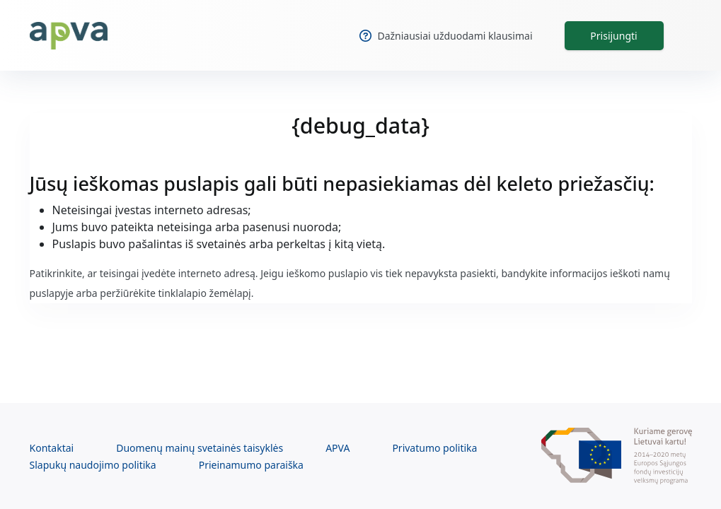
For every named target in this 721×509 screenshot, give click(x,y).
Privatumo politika (434, 448)
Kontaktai (52, 448)
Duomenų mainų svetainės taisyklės (199, 448)
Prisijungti (613, 35)
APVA (337, 448)
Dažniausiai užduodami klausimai (445, 35)
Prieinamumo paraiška (251, 465)
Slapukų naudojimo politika (93, 465)
